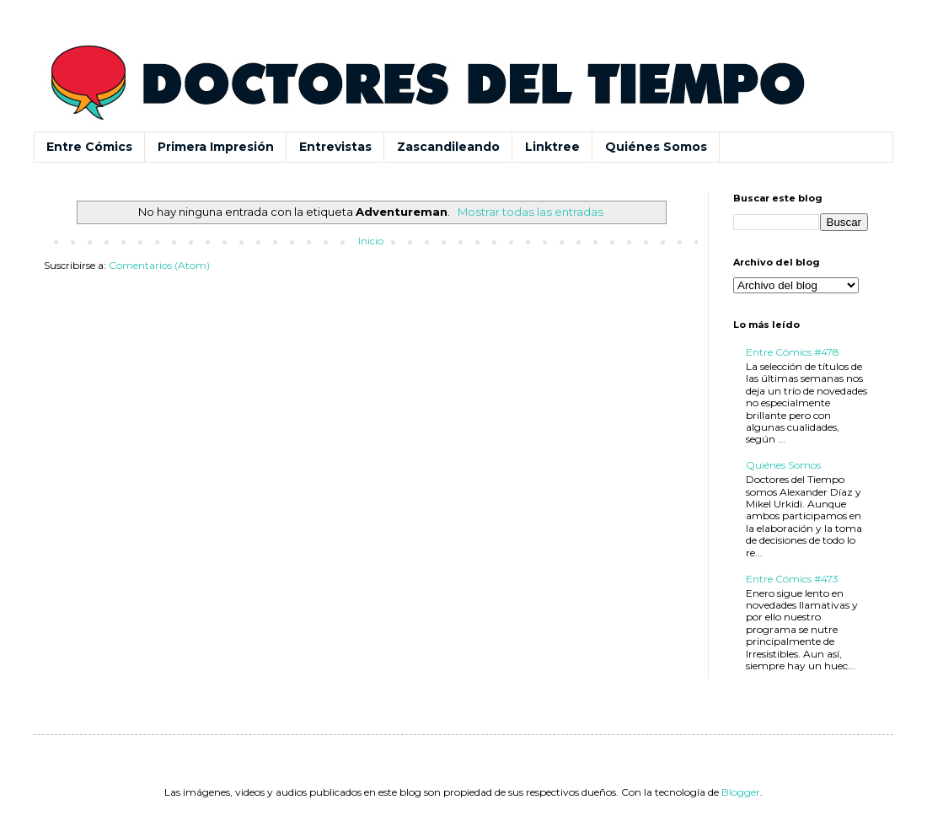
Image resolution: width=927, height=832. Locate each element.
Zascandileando (448, 146)
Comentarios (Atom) (159, 265)
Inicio (370, 240)
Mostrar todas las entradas (530, 211)
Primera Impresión (216, 146)
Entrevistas (335, 146)
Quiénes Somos (656, 146)
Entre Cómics (89, 146)
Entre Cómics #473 (792, 578)
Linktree (552, 146)
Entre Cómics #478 (792, 352)
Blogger (740, 792)
